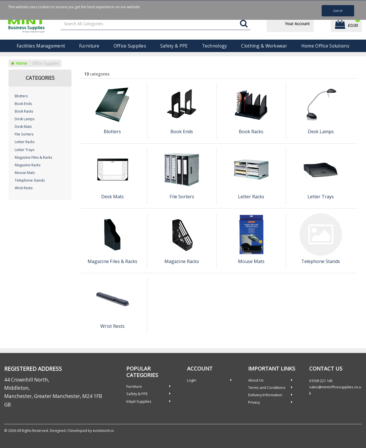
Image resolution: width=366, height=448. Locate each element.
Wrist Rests (24, 188)
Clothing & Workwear (264, 46)
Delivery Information (265, 394)
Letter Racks (24, 141)
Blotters (21, 96)
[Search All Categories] (155, 24)
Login (191, 380)
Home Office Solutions (325, 46)
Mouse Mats (25, 172)
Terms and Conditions (266, 387)
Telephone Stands (30, 180)
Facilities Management (41, 46)
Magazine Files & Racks (33, 157)
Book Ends (23, 103)
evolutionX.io (103, 430)
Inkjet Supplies (138, 401)
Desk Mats (23, 126)
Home (19, 63)
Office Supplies (130, 46)
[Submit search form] (243, 24)
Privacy (254, 402)
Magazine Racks (27, 165)
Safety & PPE (174, 46)
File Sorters (24, 134)
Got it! (338, 10)
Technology (214, 46)
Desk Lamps (24, 119)
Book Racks (24, 111)
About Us (256, 380)
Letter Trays (24, 149)
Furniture (89, 46)
